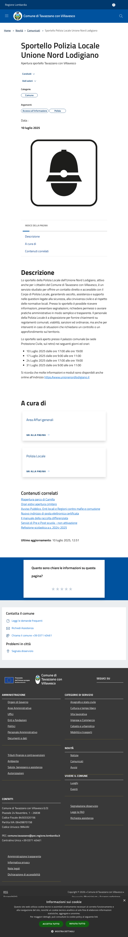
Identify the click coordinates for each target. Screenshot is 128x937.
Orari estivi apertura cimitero (39, 504)
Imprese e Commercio (82, 720)
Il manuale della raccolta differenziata (44, 518)
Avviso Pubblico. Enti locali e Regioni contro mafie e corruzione (60, 508)
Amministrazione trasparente (24, 856)
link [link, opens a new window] (96, 916)
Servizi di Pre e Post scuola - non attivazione (49, 523)
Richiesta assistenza (81, 818)
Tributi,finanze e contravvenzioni (26, 755)
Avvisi (73, 767)
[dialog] (64, 917)
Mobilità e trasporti (81, 732)
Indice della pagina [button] (36, 225)
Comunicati (33, 30)
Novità (19, 30)
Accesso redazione (109, 897)
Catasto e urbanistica (82, 726)
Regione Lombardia (16, 5)
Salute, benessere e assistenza (25, 767)
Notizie (74, 755)
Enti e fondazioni (17, 720)
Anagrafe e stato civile (83, 702)
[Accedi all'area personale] (113, 5)
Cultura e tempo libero (83, 708)
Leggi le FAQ (77, 812)
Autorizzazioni (16, 773)
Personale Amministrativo (22, 732)
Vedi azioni (29, 81)
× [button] (124, 900)
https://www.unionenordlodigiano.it (66, 377)
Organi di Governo (18, 702)
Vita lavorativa (78, 714)
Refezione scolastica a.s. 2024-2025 (44, 527)
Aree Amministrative (19, 708)
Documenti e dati (17, 738)
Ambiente (13, 761)
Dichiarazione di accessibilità (24, 874)
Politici (11, 726)
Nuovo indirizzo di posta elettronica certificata (50, 513)
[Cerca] (121, 16)
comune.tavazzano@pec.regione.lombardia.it (34, 836)
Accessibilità (10, 897)
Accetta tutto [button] (51, 923)
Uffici (11, 714)
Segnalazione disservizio (84, 806)
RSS (5, 892)
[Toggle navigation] (7, 16)
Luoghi (74, 783)
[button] (64, 931)
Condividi (29, 74)
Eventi (74, 789)
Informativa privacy (19, 862)
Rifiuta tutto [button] (77, 923)
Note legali (14, 868)
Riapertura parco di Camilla (38, 499)
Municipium (90, 897)
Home (7, 30)
